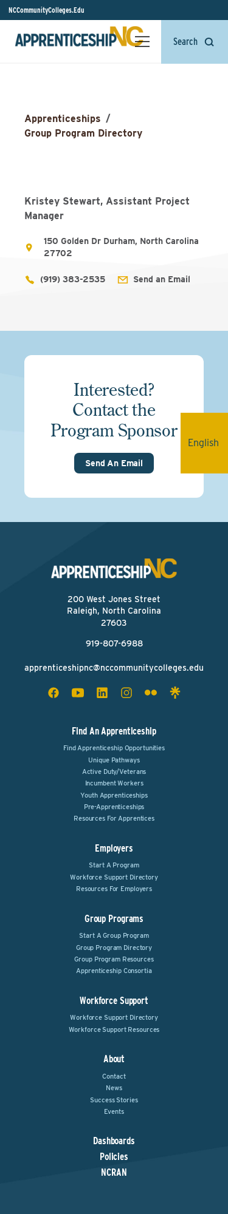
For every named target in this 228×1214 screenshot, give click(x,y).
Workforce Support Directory (114, 877)
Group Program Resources (113, 959)
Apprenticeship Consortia (113, 970)
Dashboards (114, 1141)
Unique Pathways (113, 760)
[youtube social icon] (78, 693)
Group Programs (114, 918)
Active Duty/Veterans (114, 771)
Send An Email (114, 463)
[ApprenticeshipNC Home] (79, 41)
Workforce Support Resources (114, 1029)
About (114, 1059)
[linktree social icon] (175, 693)
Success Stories (113, 1100)
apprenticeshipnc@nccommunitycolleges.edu (114, 668)
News (114, 1087)
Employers (114, 848)
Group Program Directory (83, 133)
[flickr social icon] (151, 693)
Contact (113, 1076)
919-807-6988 (114, 643)
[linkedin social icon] (102, 693)
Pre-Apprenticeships (114, 806)
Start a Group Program (113, 935)
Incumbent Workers (114, 783)
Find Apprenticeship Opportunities (114, 748)
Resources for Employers (114, 888)
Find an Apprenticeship (114, 731)
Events (113, 1111)
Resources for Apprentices (114, 818)
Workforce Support (114, 1000)
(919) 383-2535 (72, 279)
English (208, 443)
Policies (114, 1156)
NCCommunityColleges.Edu (47, 10)
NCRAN (113, 1172)
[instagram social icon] (126, 693)
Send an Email (161, 279)
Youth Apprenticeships (113, 795)
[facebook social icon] (53, 693)
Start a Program (114, 865)
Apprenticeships (62, 118)
